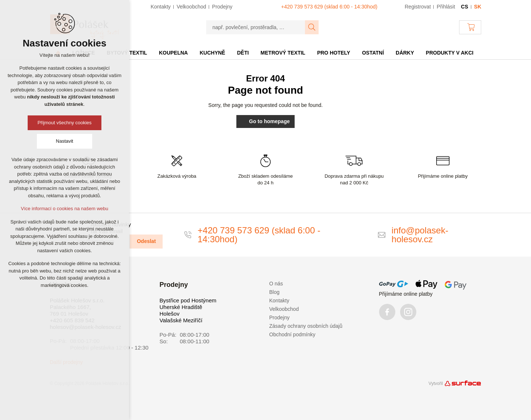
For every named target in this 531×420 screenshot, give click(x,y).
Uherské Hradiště (181, 307)
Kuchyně (212, 53)
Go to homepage (265, 121)
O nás (276, 284)
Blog (274, 292)
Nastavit (64, 141)
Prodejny (279, 317)
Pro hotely (333, 53)
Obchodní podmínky (292, 334)
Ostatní (373, 53)
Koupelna (173, 53)
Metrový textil (283, 53)
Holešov (170, 313)
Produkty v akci (449, 53)
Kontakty (279, 300)
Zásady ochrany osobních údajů (305, 326)
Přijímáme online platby (406, 294)
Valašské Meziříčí (181, 320)
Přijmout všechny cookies (65, 122)
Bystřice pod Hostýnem (188, 300)
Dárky (405, 53)
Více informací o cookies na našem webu (64, 208)
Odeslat (146, 241)
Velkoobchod (284, 309)
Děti (243, 53)
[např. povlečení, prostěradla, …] (255, 27)
